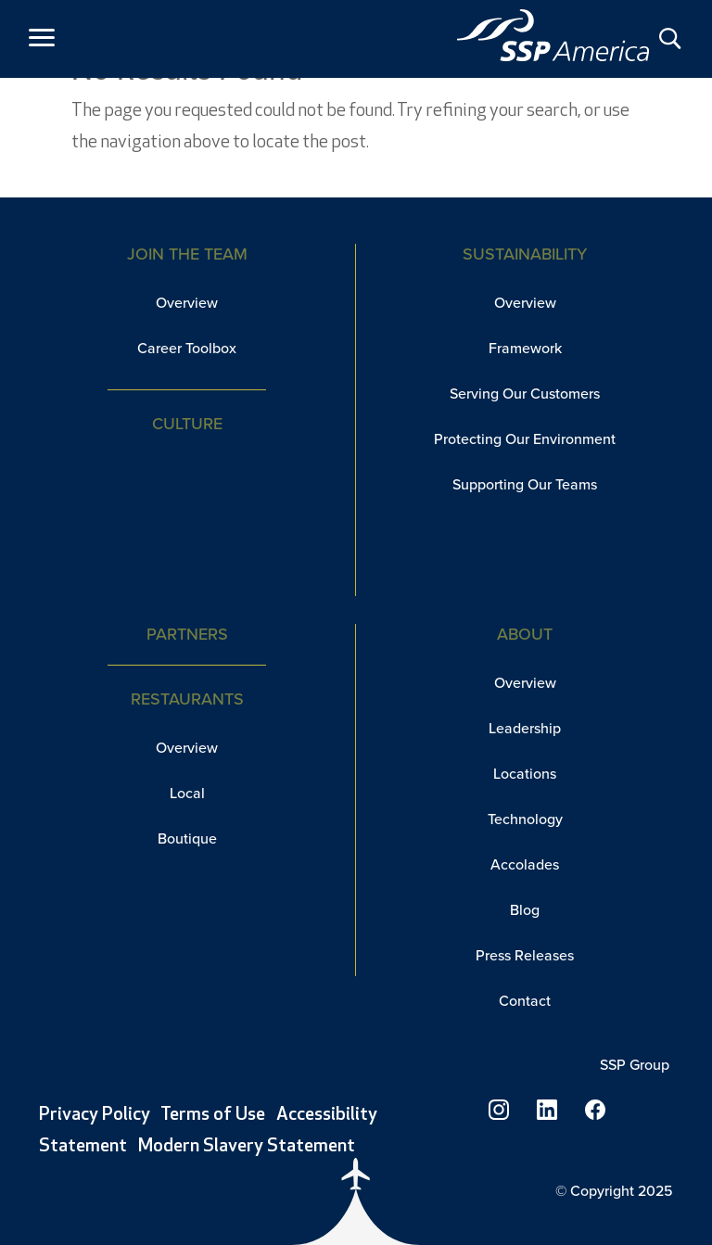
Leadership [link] (525, 728)
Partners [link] (187, 634)
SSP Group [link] (636, 1064)
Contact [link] (525, 1000)
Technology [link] (525, 819)
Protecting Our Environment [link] (525, 439)
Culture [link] (187, 424)
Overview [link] (187, 302)
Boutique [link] (187, 838)
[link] (553, 35)
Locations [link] (524, 773)
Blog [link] (525, 910)
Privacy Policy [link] (94, 1115)
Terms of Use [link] (212, 1115)
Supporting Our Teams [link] (524, 484)
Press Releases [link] (525, 955)
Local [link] (187, 793)
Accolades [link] (524, 864)
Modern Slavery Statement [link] (246, 1146)
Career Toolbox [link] (186, 348)
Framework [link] (525, 348)
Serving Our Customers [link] (525, 393)
